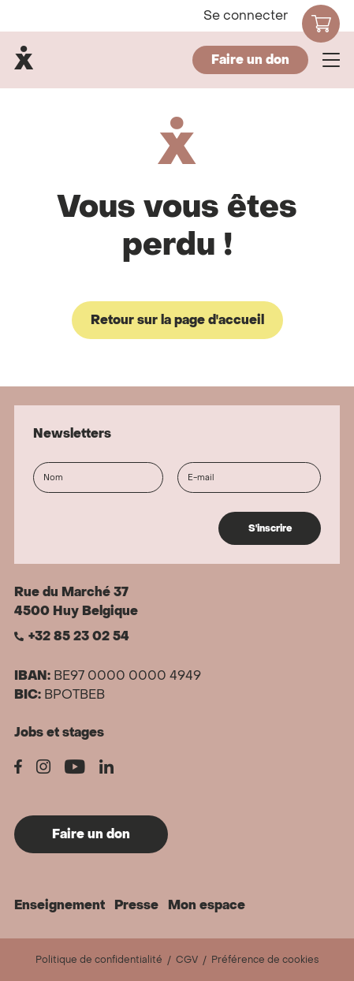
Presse (136, 905)
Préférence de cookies (265, 959)
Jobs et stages (59, 732)
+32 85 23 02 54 (78, 636)
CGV (187, 959)
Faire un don (250, 59)
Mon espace (206, 905)
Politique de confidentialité (98, 959)
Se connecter (245, 15)
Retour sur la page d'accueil (177, 319)
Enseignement (59, 905)
